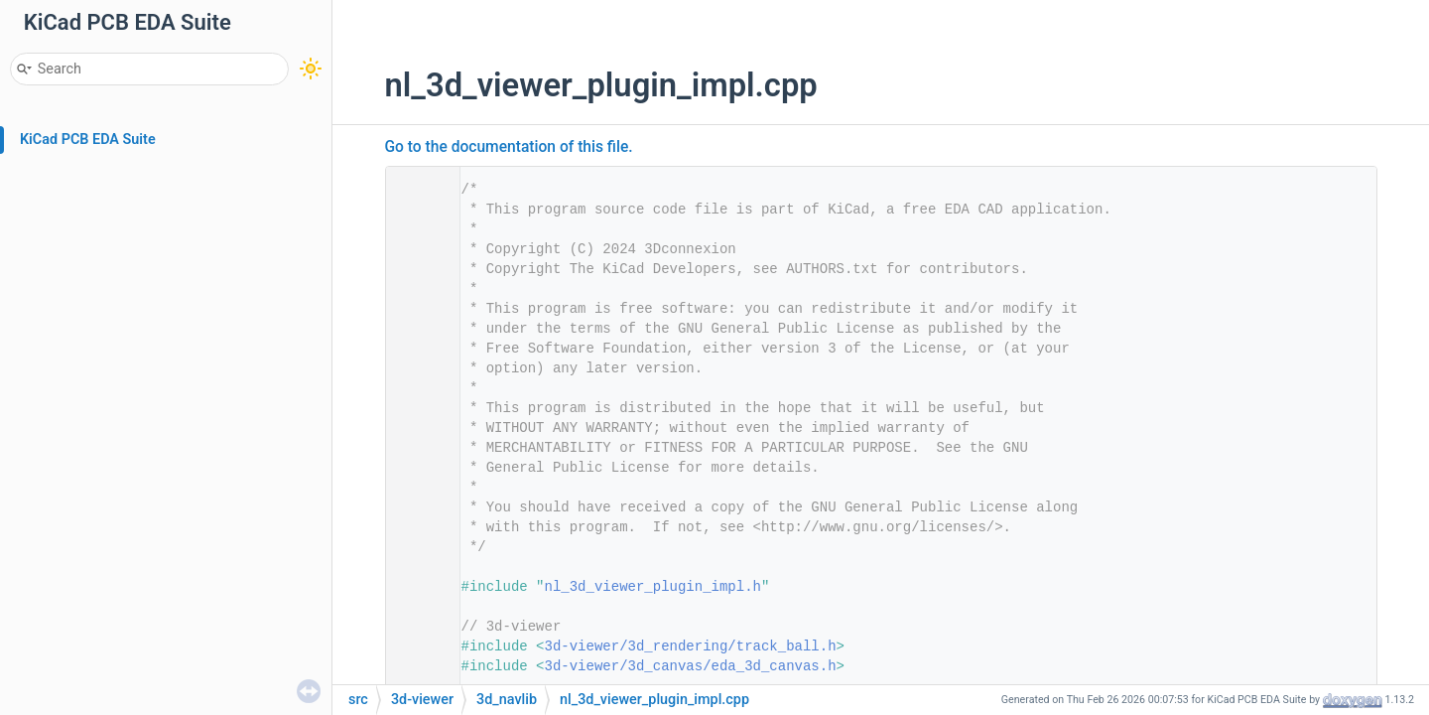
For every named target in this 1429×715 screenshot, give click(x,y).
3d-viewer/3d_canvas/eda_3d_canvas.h (691, 666)
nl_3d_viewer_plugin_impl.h (653, 587)
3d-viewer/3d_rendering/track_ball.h (691, 646)
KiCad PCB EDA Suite (88, 139)
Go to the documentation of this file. (509, 147)
